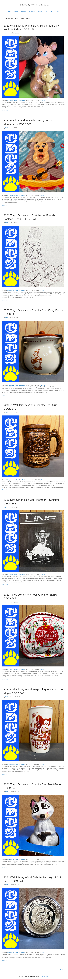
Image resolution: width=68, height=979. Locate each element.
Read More (5, 110)
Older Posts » (60, 969)
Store (46, 11)
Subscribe (23, 11)
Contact (58, 11)
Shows (16, 11)
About (9, 11)
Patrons (40, 11)
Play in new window (12, 100)
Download (22, 100)
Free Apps (32, 11)
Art (52, 11)
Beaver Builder (45, 976)
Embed (43, 100)
